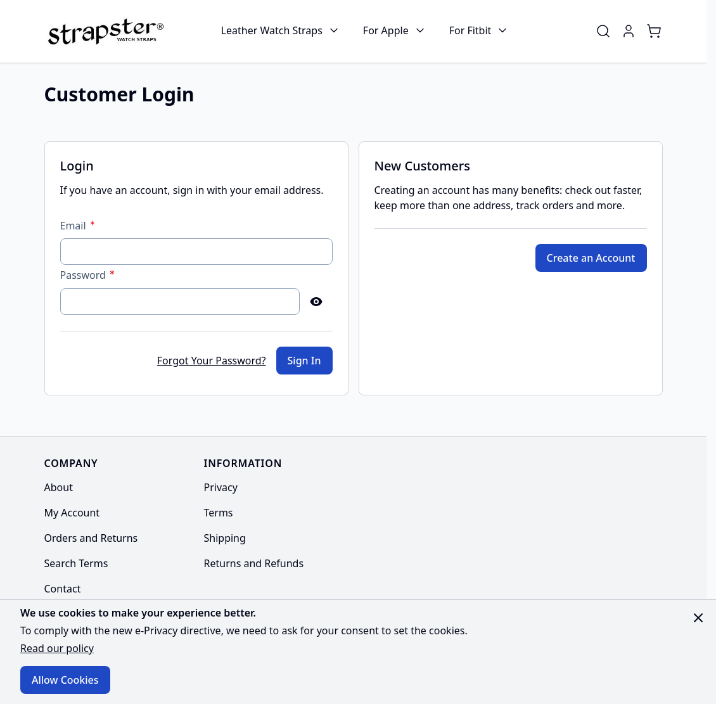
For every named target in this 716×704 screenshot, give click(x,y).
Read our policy (57, 648)
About (58, 487)
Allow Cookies (65, 680)
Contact (62, 589)
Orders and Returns (91, 538)
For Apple (386, 30)
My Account (72, 513)
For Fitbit (470, 30)
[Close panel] (698, 618)
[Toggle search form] (603, 31)
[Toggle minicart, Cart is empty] (653, 31)
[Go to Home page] (104, 31)
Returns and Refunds (254, 563)
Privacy (221, 487)
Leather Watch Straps (272, 30)
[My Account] (628, 31)
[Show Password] (316, 302)
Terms (218, 513)
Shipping (225, 538)
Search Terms (76, 563)
